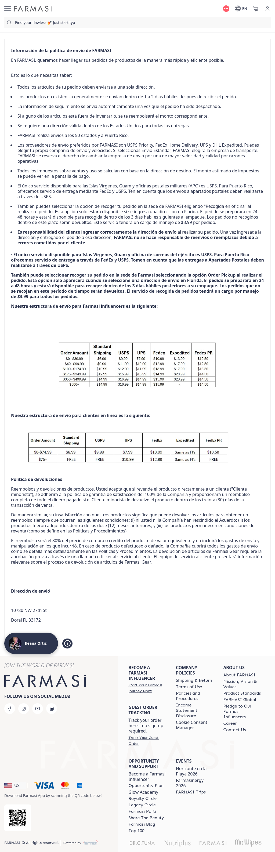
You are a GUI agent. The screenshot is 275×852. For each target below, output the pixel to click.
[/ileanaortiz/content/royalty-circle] (143, 798)
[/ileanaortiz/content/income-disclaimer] (195, 710)
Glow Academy (143, 792)
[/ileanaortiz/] (33, 9)
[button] (15, 785)
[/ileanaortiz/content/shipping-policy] (194, 680)
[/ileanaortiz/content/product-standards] (242, 693)
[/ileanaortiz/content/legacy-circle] (142, 805)
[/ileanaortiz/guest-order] (147, 740)
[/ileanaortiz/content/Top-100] (136, 830)
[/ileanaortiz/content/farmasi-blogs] (142, 824)
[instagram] (23, 708)
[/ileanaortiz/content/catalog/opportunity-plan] (146, 785)
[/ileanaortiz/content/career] (230, 723)
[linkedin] (51, 708)
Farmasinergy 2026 (190, 783)
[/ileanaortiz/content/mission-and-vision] (242, 684)
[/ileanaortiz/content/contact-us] (234, 730)
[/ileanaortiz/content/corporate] (239, 699)
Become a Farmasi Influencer (147, 776)
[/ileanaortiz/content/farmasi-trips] (191, 792)
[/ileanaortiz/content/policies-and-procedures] (195, 696)
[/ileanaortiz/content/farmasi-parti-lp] (142, 811)
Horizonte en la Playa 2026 (191, 771)
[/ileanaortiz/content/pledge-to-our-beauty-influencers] (242, 712)
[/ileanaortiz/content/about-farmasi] (239, 675)
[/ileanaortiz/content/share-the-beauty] (146, 818)
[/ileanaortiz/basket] (255, 8)
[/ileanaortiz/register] (147, 688)
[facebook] (9, 708)
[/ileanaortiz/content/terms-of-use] (189, 687)
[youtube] (37, 708)
